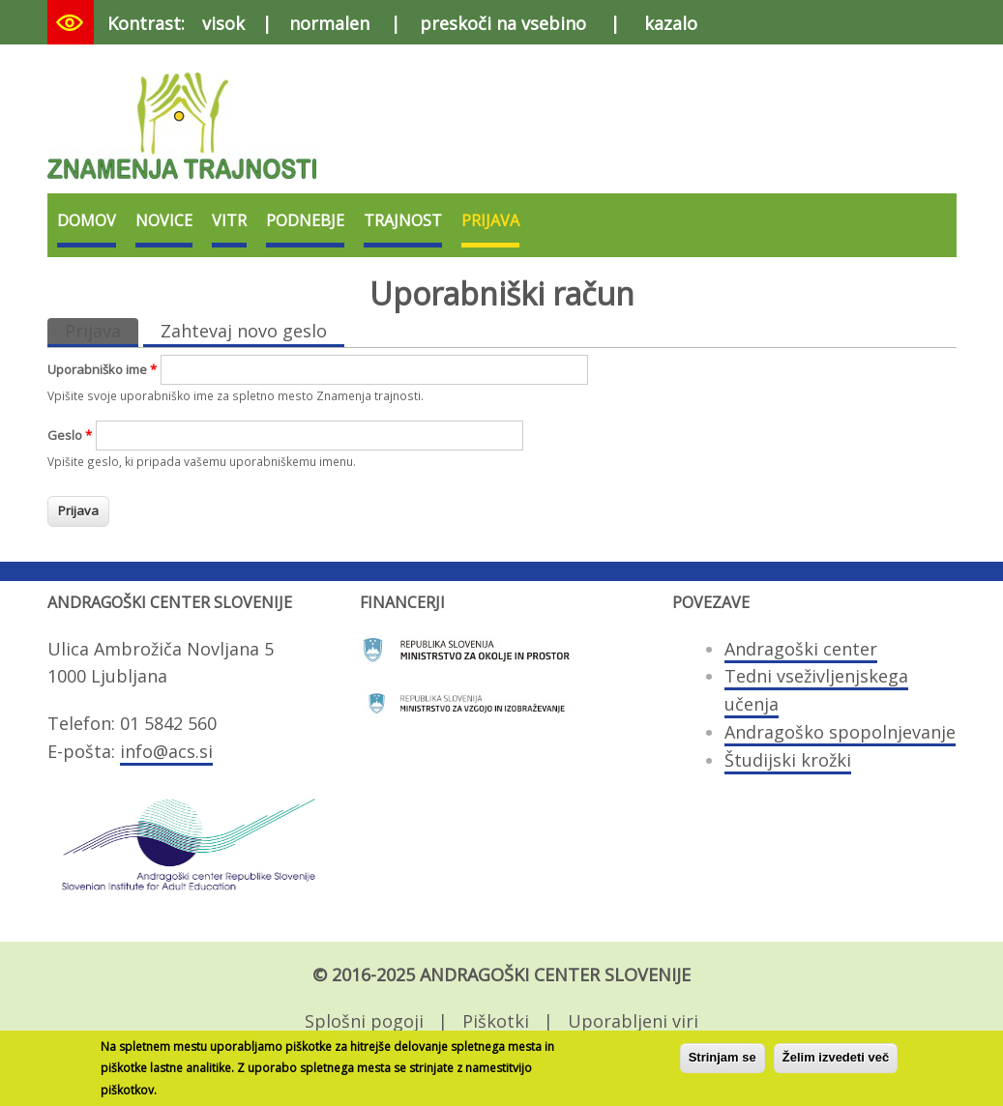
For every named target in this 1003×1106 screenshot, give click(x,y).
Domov (86, 220)
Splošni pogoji (364, 1021)
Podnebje (305, 220)
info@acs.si (166, 751)
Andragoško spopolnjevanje (840, 731)
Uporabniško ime (102, 369)
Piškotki (495, 1021)
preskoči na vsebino (503, 23)
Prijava (490, 220)
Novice (163, 220)
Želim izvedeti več (836, 1062)
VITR (229, 220)
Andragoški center (800, 648)
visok (223, 23)
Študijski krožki (787, 759)
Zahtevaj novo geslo (244, 330)
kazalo (670, 23)
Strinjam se (722, 1062)
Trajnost (403, 220)
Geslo (69, 435)
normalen (329, 23)
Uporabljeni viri (633, 1021)
